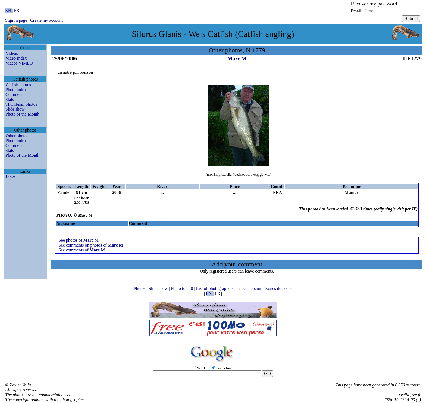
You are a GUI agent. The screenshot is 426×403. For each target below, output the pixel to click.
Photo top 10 (182, 288)
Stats (9, 99)
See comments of (82, 250)
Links (10, 177)
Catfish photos (18, 84)
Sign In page (16, 20)
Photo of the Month (22, 114)
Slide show (15, 109)
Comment (14, 145)
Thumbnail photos (21, 104)
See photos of (79, 240)
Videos (12, 53)
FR (17, 10)
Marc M (236, 59)
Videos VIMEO (19, 63)
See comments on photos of (91, 245)
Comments (14, 94)
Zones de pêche (279, 288)
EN (8, 10)
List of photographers (215, 288)
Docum (256, 288)
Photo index (15, 89)
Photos (140, 288)
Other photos (17, 135)
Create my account (46, 20)
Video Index (16, 58)
